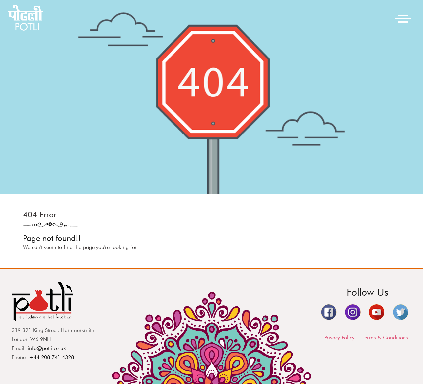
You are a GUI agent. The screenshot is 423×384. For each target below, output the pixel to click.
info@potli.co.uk (47, 348)
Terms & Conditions (385, 337)
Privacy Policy (339, 337)
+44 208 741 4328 (51, 357)
